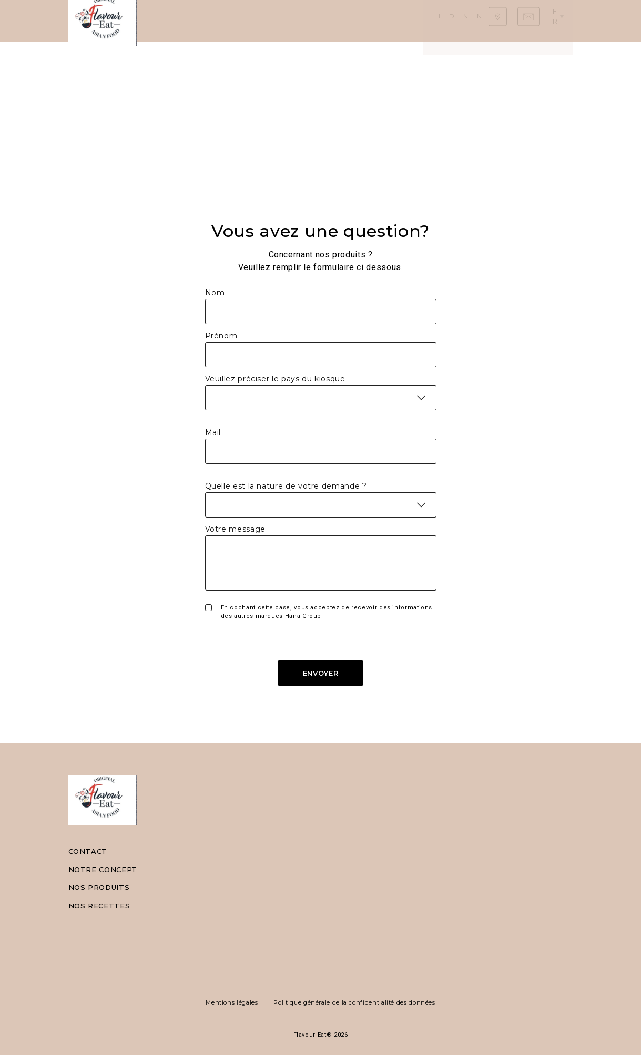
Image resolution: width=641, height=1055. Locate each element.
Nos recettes (350, 21)
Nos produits (289, 21)
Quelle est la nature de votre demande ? (286, 486)
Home (169, 21)
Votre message (235, 529)
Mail (213, 432)
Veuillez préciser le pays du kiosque (275, 379)
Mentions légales (232, 1002)
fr (561, 20)
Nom (215, 292)
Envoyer (320, 673)
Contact (87, 851)
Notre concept (102, 869)
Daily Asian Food (220, 21)
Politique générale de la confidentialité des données (354, 1002)
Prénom (221, 335)
